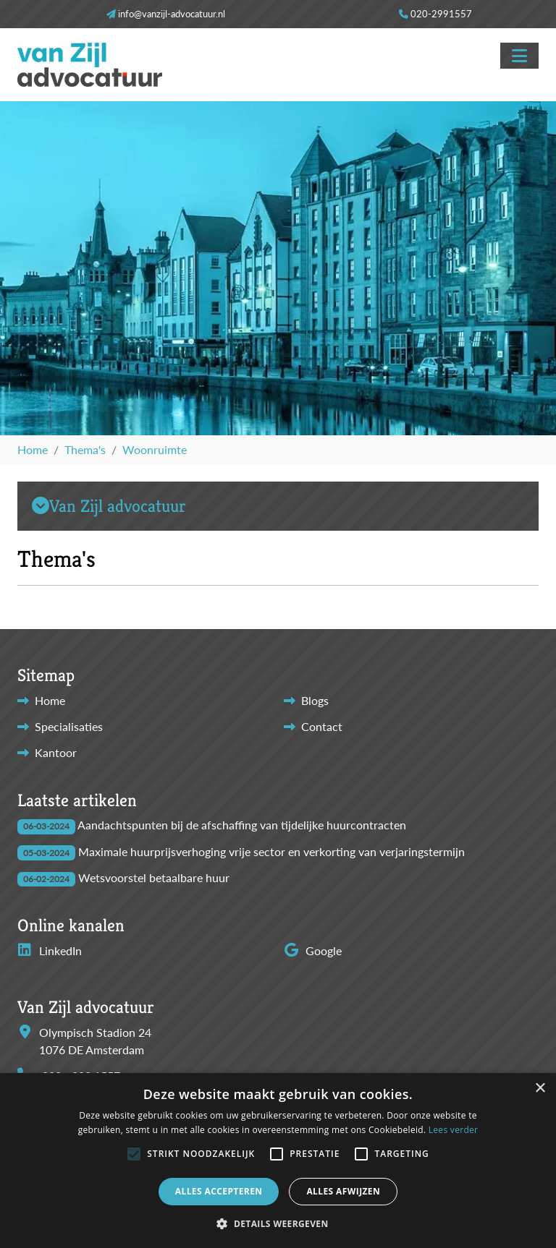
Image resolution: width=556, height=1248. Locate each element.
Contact (321, 726)
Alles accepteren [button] (219, 1191)
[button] (133, 1154)
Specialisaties (69, 726)
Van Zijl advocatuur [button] (109, 506)
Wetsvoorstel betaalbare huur (153, 877)
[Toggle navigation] (519, 56)
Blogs (315, 700)
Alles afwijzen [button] (343, 1191)
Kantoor (56, 752)
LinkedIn (49, 950)
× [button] (539, 1088)
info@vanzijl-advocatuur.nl (171, 14)
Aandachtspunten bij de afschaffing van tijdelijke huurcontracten (241, 825)
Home (50, 700)
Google (313, 950)
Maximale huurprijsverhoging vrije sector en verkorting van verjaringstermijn (271, 851)
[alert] (278, 1160)
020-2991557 (441, 14)
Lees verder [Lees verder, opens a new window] (454, 1130)
